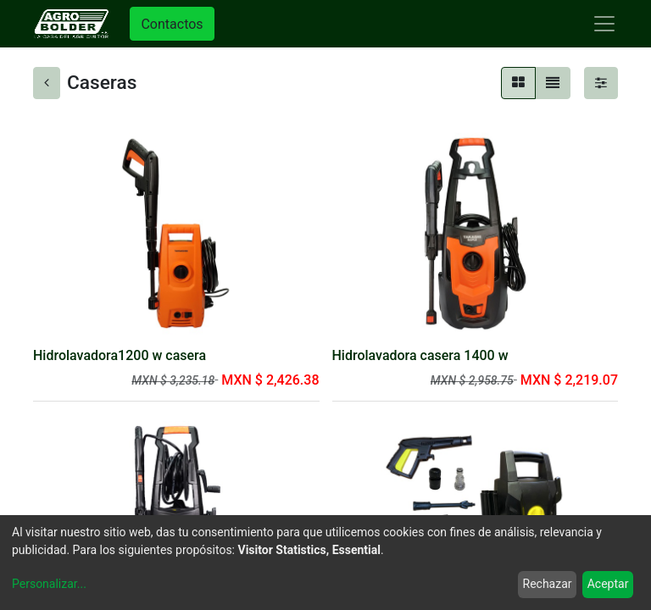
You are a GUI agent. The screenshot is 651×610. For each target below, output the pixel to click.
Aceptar (608, 584)
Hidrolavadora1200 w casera (119, 355)
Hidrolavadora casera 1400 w (420, 355)
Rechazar (547, 584)
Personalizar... (49, 584)
